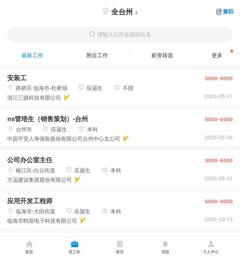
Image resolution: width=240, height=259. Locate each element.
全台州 (120, 12)
